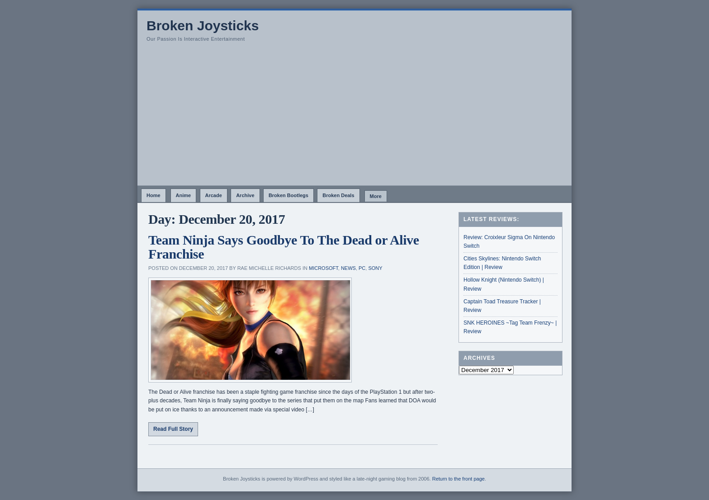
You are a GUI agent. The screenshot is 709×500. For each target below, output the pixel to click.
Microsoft (323, 268)
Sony (375, 268)
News (348, 268)
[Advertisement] (354, 117)
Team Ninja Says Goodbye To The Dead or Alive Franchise (283, 247)
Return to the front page (458, 478)
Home (154, 195)
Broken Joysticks (203, 25)
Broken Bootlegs (288, 195)
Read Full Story (173, 429)
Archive (245, 195)
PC (362, 268)
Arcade (213, 195)
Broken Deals (338, 195)
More (376, 196)
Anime (183, 195)
